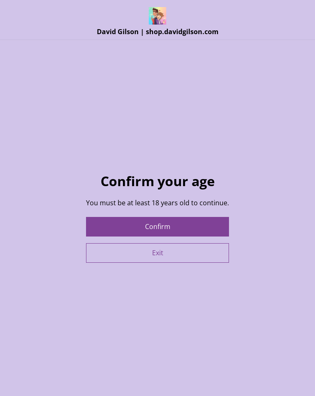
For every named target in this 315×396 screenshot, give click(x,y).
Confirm (157, 226)
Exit (157, 252)
